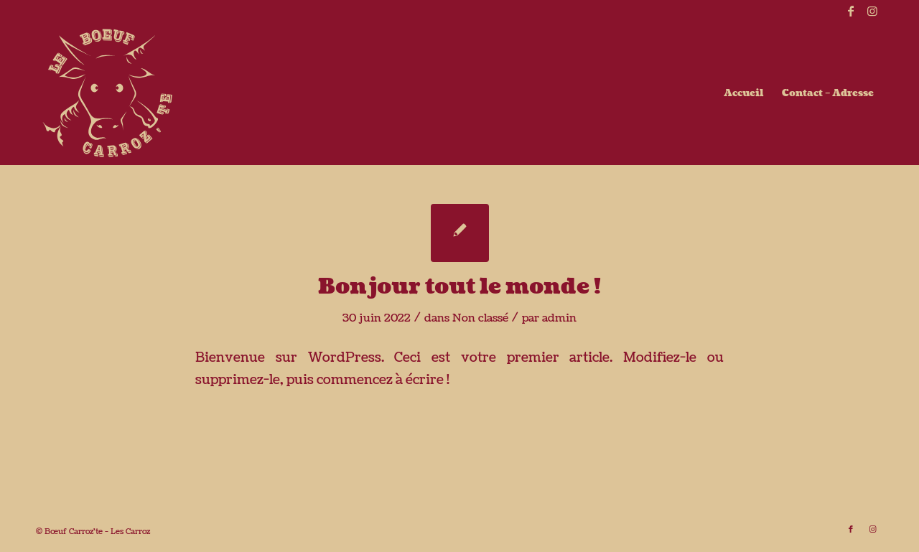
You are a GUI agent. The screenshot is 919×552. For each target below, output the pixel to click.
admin (559, 318)
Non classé (480, 318)
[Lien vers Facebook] (850, 11)
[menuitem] (743, 93)
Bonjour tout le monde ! (459, 286)
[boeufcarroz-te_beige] (107, 93)
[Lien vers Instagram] (872, 11)
